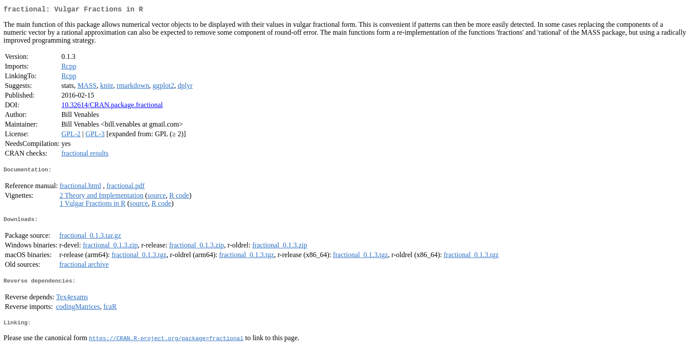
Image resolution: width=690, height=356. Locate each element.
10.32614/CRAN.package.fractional (112, 106)
